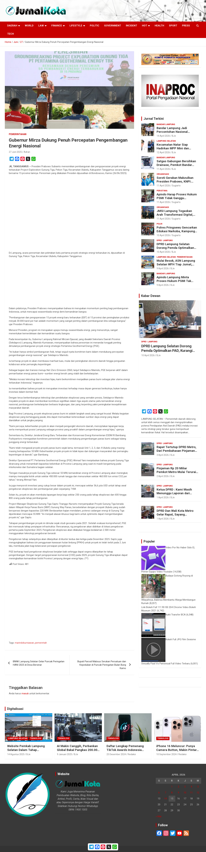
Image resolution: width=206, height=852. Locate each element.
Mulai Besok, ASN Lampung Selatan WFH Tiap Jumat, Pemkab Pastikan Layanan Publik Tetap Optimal (176, 266)
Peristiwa (162, 191)
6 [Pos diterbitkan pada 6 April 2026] (159, 792)
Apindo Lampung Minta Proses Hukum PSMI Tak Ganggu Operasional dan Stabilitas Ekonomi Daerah (175, 282)
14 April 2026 (163, 136)
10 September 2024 (166, 754)
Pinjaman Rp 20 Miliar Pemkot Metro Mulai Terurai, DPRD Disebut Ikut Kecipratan (177, 471)
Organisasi (163, 174)
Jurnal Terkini (154, 119)
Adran (27, 152)
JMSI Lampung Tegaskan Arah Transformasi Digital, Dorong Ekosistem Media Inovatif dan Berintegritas (175, 216)
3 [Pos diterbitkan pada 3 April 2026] (185, 786)
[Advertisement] (69, 213)
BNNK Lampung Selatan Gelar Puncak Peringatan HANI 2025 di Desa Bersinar (38, 663)
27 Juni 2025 (15, 152)
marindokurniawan (24, 642)
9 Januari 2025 (64, 754)
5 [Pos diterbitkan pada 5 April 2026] (198, 786)
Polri (159, 224)
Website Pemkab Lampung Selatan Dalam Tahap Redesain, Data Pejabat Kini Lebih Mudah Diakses (26, 752)
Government (112, 25)
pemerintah (41, 642)
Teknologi (35, 738)
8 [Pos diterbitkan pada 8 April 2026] (172, 792)
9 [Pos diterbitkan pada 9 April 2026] (178, 792)
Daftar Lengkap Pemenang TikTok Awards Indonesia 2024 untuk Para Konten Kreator (125, 752)
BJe (174, 136)
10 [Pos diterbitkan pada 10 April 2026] (185, 792)
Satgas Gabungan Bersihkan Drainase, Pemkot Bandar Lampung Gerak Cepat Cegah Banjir (177, 166)
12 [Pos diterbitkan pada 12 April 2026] (198, 792)
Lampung (168, 240)
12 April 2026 (163, 152)
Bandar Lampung (166, 124)
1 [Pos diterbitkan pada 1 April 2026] (172, 786)
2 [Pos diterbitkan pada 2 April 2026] (178, 786)
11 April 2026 (163, 169)
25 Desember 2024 (116, 754)
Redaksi (132, 754)
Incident (131, 25)
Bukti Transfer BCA (175, 614)
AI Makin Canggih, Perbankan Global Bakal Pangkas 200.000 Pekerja (78, 750)
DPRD (159, 240)
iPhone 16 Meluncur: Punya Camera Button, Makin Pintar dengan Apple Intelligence (176, 750)
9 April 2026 (163, 268)
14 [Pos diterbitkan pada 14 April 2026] (165, 798)
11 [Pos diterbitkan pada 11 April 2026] (191, 792)
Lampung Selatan (166, 141)
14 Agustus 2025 (15, 754)
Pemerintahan (17, 134)
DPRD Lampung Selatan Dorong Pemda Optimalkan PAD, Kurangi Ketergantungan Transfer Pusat (177, 249)
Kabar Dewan (150, 296)
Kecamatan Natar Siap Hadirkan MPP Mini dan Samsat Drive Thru (173, 148)
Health (159, 25)
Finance (56, 25)
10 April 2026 (163, 235)
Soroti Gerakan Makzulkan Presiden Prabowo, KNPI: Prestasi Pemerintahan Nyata (177, 181)
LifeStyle (76, 25)
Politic (94, 25)
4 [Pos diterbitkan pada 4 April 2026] (191, 786)
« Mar (159, 816)
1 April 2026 (163, 497)
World (29, 25)
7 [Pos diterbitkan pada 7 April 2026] (165, 792)
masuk (25, 693)
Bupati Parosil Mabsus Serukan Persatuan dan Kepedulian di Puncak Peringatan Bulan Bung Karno (101, 665)
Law (41, 25)
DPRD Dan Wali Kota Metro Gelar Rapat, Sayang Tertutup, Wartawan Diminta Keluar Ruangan (176, 516)
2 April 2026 (163, 476)
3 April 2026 (163, 455)
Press (186, 25)
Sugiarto (176, 185)
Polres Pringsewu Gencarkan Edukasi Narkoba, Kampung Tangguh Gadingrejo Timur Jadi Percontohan (177, 233)
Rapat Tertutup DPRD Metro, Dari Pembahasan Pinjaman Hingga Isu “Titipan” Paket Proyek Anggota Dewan (176, 452)
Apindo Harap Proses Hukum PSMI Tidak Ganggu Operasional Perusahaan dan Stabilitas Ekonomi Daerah (177, 199)
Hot (144, 25)
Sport (173, 25)
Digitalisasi (15, 709)
